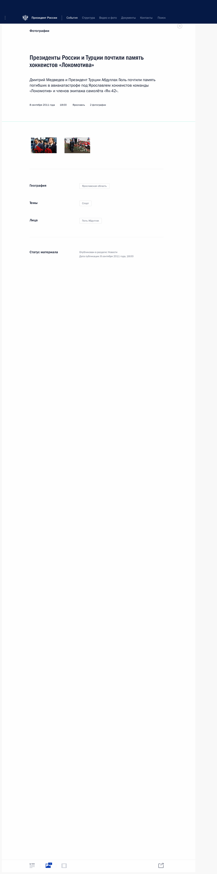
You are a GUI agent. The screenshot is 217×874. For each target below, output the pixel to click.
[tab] (32, 865)
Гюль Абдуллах (90, 220)
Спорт (85, 203)
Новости (112, 252)
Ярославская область (94, 186)
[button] (6, 6)
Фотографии (39, 31)
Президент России (44, 6)
